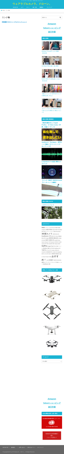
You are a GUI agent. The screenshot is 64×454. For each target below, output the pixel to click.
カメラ (22, 7)
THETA (44, 249)
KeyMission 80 (57, 247)
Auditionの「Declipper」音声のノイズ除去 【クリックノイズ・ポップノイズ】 (52, 144)
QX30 (44, 239)
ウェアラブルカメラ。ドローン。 (32, 3)
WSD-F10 (53, 235)
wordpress (44, 229)
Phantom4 (52, 241)
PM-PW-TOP (15, 7)
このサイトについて (48, 204)
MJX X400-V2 (50, 239)
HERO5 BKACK (53, 237)
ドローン (27, 7)
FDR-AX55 (57, 227)
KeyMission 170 (46, 235)
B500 (56, 229)
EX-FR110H (52, 227)
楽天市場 (52, 32)
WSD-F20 (55, 251)
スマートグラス (49, 231)
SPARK (56, 241)
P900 (57, 245)
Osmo (57, 235)
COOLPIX (44, 251)
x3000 (54, 231)
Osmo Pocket (45, 256)
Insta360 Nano (57, 239)
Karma (43, 241)
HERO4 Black (55, 253)
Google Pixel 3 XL (51, 245)
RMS (43, 227)
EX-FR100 (52, 247)
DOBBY (51, 259)
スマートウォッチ (51, 261)
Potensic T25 (47, 241)
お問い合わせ (22, 447)
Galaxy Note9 (57, 243)
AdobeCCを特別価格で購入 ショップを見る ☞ (51, 435)
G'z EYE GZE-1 (48, 253)
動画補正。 (42, 7)
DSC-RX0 (49, 229)
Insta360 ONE (51, 243)
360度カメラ (47, 233)
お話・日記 (35, 7)
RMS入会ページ (30, 447)
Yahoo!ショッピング (52, 28)
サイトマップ (49, 7)
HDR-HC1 (57, 249)
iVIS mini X (44, 231)
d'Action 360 (46, 247)
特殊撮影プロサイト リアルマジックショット (14, 22)
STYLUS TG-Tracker (50, 249)
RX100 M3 (58, 231)
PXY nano (46, 237)
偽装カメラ (44, 261)
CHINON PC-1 (49, 251)
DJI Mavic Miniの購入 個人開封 (50, 66)
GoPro (44, 245)
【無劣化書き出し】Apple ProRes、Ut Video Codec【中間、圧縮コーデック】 (51, 125)
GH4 (47, 259)
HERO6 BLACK (56, 233)
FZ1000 (59, 241)
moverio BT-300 (45, 243)
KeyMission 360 (46, 263)
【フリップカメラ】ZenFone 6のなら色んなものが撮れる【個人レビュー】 (51, 110)
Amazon (52, 24)
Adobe (53, 229)
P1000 (50, 256)
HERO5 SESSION (57, 259)
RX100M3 (60, 229)
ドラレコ (47, 227)
